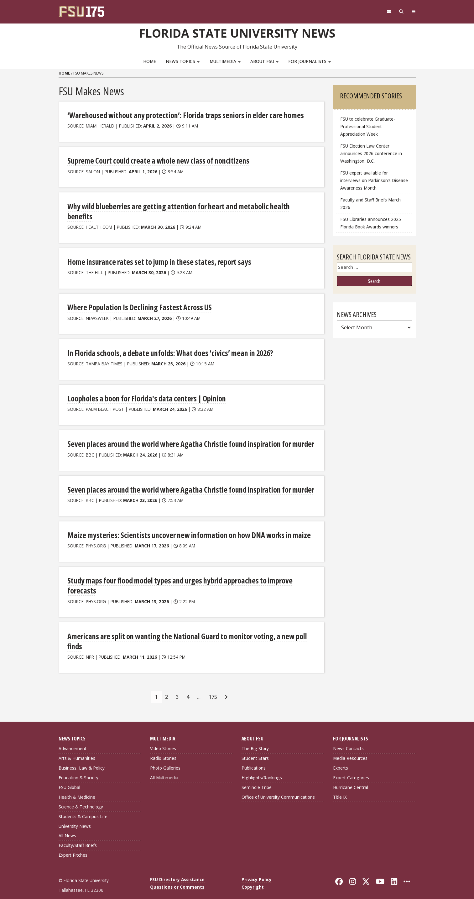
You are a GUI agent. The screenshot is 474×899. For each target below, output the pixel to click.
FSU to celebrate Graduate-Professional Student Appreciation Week (367, 126)
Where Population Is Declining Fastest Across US (138, 297)
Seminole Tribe (257, 777)
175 (213, 685)
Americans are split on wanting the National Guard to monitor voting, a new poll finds (184, 630)
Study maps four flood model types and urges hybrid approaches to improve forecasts (178, 575)
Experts (340, 757)
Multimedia (225, 61)
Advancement (72, 738)
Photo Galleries (165, 757)
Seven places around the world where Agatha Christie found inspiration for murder (188, 433)
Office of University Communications (278, 786)
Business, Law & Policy (82, 757)
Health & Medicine (77, 786)
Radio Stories (163, 747)
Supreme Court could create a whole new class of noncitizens (156, 160)
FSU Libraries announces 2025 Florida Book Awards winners (370, 223)
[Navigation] (413, 11)
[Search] (400, 11)
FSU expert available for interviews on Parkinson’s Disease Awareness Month (374, 180)
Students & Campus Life (83, 805)
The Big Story (255, 738)
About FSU (264, 61)
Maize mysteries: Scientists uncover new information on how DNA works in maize (186, 524)
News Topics (183, 61)
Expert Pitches (73, 844)
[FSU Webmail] (388, 11)
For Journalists (309, 61)
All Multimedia (164, 767)
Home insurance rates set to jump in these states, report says (157, 252)
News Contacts (348, 738)
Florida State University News (237, 33)
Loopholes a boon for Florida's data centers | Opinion (145, 388)
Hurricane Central (350, 777)
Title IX (340, 786)
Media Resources (350, 747)
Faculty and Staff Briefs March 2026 (370, 203)
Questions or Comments (177, 876)
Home (149, 61)
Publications (254, 757)
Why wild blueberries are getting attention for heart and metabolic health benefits (188, 206)
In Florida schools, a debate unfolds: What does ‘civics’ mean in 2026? (168, 342)
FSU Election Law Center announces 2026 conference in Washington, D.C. (371, 153)
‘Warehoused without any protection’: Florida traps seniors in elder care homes (183, 115)
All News (67, 825)
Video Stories (163, 738)
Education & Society (78, 767)
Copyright (253, 876)
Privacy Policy (257, 869)
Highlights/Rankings (262, 767)
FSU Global (69, 777)
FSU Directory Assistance (177, 869)
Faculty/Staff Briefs (78, 835)
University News (75, 815)
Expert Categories (351, 767)
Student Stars (255, 747)
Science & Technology (81, 796)
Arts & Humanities (77, 747)
